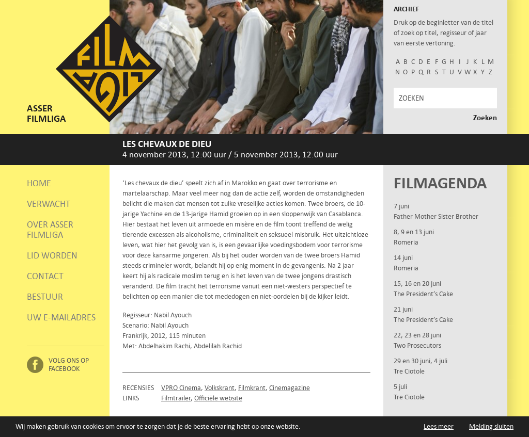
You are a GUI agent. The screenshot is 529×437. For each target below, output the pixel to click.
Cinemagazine (289, 387)
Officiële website (218, 398)
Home (39, 183)
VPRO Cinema (181, 387)
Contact (45, 276)
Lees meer (439, 426)
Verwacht (48, 204)
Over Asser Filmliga (50, 229)
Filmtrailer (176, 398)
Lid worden (52, 255)
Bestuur (45, 297)
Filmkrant (252, 387)
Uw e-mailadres (61, 317)
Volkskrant (220, 387)
